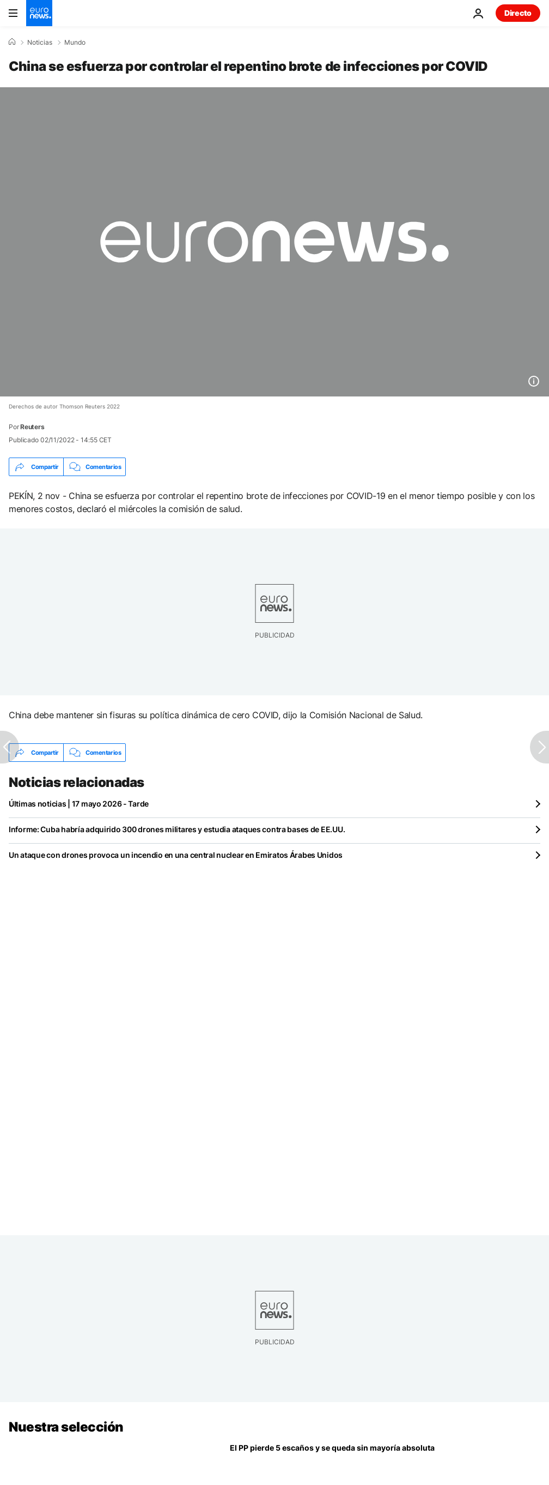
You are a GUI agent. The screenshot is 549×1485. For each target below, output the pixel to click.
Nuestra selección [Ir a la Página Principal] (66, 1427)
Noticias (39, 42)
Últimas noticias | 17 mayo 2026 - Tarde (79, 803)
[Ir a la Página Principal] (39, 13)
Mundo (75, 42)
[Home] (12, 42)
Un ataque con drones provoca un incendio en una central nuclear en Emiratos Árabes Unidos (176, 854)
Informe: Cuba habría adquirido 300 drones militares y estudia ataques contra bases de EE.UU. (177, 829)
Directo (518, 12)
